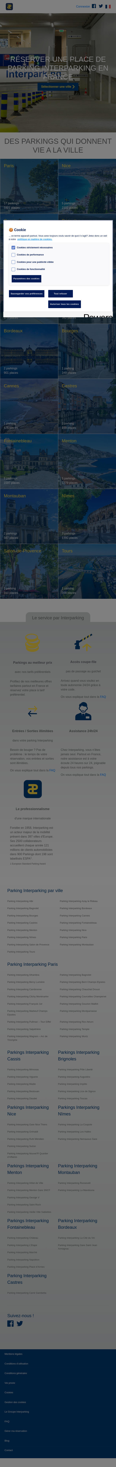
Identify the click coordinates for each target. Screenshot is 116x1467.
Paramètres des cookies (27, 278)
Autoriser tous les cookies (64, 304)
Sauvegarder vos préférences (27, 294)
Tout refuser (60, 294)
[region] (58, 268)
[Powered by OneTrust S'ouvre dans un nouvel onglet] (97, 315)
